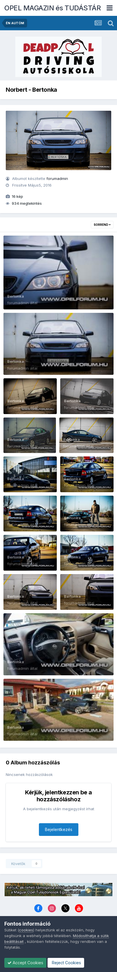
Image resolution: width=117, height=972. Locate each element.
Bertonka (15, 296)
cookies (26, 930)
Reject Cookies (66, 962)
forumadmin (57, 178)
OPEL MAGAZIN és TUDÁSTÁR (52, 8)
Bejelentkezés (58, 829)
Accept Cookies (25, 962)
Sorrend (102, 224)
